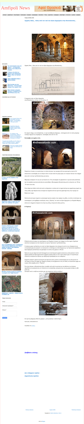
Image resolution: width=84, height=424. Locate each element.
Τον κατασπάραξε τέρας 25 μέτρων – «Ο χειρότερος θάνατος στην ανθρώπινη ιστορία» (14, 67)
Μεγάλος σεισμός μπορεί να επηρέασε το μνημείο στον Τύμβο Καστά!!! (12, 272)
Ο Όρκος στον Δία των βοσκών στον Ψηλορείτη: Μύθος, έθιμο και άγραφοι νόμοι (14, 74)
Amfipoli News (15, 7)
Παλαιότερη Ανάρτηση (76, 409)
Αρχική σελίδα (52, 409)
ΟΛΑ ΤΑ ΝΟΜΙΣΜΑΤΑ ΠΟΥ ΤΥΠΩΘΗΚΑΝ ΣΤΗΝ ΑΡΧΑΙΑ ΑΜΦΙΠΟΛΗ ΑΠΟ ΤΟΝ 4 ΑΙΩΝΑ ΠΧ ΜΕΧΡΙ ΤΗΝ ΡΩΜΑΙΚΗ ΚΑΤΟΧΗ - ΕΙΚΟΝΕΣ (12, 246)
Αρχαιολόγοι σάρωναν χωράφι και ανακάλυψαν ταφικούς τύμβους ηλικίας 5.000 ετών (15, 128)
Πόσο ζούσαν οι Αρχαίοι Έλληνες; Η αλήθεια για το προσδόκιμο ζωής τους (14, 91)
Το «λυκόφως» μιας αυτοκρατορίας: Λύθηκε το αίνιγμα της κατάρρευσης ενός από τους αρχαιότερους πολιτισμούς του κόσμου (16, 136)
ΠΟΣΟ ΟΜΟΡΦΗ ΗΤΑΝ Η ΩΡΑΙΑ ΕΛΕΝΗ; (14, 79)
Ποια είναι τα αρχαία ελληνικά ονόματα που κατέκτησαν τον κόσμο (16, 146)
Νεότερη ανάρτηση (29, 409)
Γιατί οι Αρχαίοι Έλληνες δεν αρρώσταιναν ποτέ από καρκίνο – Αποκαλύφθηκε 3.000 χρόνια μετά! (16, 120)
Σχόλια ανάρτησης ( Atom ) (55, 413)
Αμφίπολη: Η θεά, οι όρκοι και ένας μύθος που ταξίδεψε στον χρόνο (11, 202)
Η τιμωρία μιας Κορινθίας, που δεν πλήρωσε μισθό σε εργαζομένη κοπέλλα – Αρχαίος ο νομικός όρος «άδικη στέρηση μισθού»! (11, 142)
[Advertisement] (53, 29)
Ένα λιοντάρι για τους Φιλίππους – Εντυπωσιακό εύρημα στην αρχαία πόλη (15, 86)
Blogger (43, 421)
